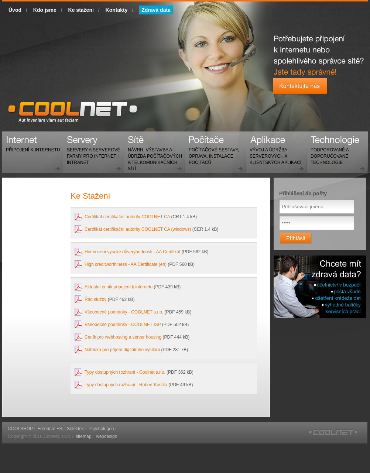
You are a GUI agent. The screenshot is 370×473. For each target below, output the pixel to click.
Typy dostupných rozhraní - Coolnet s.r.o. (125, 372)
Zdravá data (156, 10)
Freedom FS (50, 428)
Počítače (212, 153)
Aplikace (273, 153)
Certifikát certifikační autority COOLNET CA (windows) (138, 229)
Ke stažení (81, 10)
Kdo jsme (44, 10)
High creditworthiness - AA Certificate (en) (126, 264)
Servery (91, 153)
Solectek (75, 428)
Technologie (328, 153)
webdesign (106, 436)
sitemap (83, 436)
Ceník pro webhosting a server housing (123, 337)
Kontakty (117, 10)
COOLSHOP (20, 428)
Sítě (153, 156)
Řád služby (95, 299)
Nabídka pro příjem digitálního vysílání (122, 349)
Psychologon (101, 428)
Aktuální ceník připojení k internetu (119, 286)
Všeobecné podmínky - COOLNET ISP (123, 324)
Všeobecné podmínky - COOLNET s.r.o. (124, 312)
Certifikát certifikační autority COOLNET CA (127, 216)
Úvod (14, 10)
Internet (31, 146)
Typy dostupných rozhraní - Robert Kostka (126, 384)
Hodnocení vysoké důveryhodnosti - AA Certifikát (132, 251)
